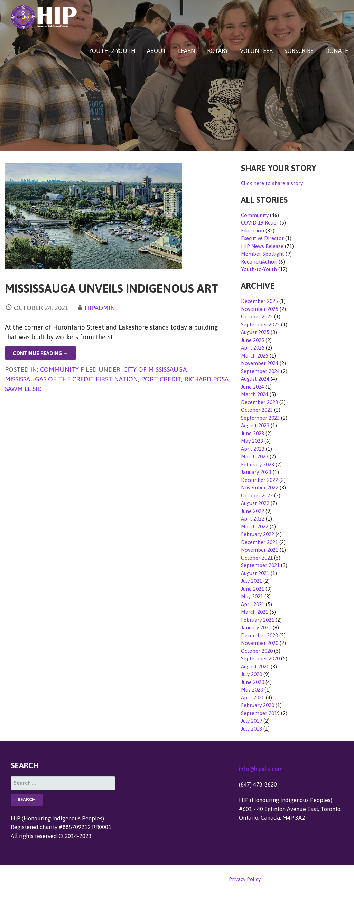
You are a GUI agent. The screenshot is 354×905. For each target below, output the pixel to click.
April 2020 (252, 698)
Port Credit (161, 379)
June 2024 (252, 387)
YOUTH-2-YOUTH (112, 50)
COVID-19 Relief (259, 223)
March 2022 (254, 527)
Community (59, 369)
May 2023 (252, 441)
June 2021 (252, 589)
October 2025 (257, 317)
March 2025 (254, 356)
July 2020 (251, 674)
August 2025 (255, 332)
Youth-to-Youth (259, 269)
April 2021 (252, 604)
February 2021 (257, 620)
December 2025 (259, 301)
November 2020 (259, 643)
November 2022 (259, 487)
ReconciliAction (259, 262)
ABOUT (156, 50)
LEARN (186, 50)
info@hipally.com (261, 768)
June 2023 (252, 433)
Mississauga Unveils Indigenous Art (111, 288)
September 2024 (260, 371)
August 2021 (255, 573)
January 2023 (256, 472)
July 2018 (251, 729)
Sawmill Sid (23, 388)
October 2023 (257, 410)
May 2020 (252, 690)
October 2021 (257, 558)
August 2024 (255, 379)
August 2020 (255, 666)
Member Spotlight (262, 254)
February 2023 (257, 464)
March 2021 (254, 612)
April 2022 (252, 519)
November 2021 (259, 550)
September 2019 (260, 713)
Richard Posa (206, 379)
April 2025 (252, 348)
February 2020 (257, 705)
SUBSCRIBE (299, 50)
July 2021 (251, 581)
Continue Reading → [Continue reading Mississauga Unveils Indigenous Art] (40, 353)
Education (252, 231)
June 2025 (252, 340)
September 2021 (260, 565)
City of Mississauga (155, 369)
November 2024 (259, 363)
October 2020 (257, 651)
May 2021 (252, 596)
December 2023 (259, 402)
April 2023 (252, 449)
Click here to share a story (272, 183)
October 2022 (257, 495)
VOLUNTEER (256, 50)
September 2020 (260, 658)
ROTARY (217, 50)
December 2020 (259, 635)
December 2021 (259, 542)
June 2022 (252, 511)
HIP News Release (262, 246)
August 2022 (255, 503)
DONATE (336, 50)
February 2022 (257, 534)
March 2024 (254, 394)
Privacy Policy (245, 879)
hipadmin (100, 308)
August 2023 (255, 425)
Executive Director (262, 238)
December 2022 (259, 480)
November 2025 (259, 309)
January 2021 (256, 627)
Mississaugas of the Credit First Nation (71, 379)
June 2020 (252, 682)
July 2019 (251, 721)
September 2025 (260, 324)
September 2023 (260, 418)
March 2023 (254, 456)
